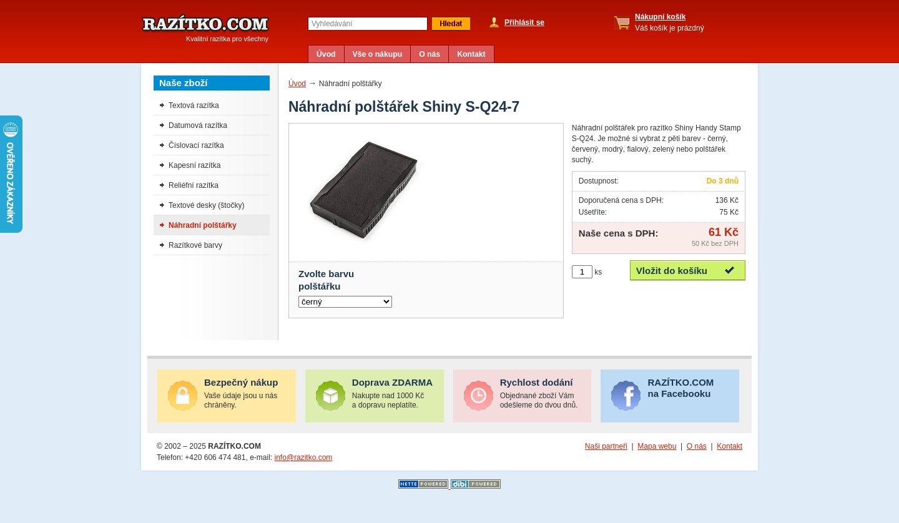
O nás (429, 54)
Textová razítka (194, 105)
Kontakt (471, 54)
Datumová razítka (198, 125)
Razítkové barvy (195, 245)
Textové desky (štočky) (206, 205)
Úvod (326, 54)
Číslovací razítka (196, 145)
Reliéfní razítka (194, 185)
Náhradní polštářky (203, 225)
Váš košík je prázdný (669, 22)
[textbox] (368, 24)
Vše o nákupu (378, 54)
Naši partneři (606, 446)
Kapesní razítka (194, 165)
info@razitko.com (303, 457)
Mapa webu (656, 446)
